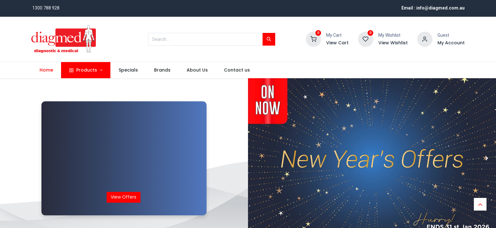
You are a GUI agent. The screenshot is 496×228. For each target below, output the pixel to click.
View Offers (123, 197)
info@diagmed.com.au (440, 7)
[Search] (269, 39)
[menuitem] (46, 70)
